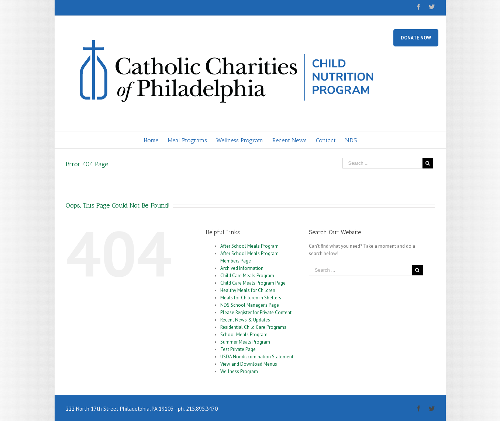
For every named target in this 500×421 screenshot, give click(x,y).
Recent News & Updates (245, 320)
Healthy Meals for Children (247, 290)
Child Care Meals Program (247, 275)
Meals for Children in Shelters (250, 298)
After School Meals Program (249, 246)
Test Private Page (238, 349)
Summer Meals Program (245, 342)
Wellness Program (239, 371)
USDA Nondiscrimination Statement (256, 357)
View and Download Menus (248, 364)
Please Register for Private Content (256, 312)
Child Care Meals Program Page (253, 283)
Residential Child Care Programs (253, 327)
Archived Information (241, 268)
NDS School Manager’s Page (249, 305)
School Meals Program (244, 334)
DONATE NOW (416, 38)
